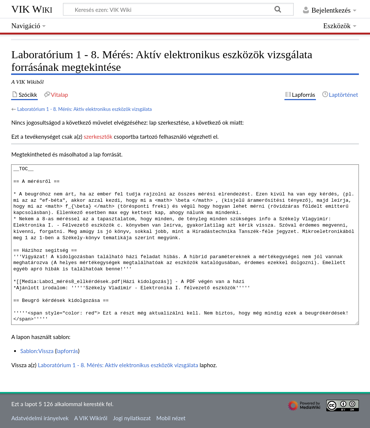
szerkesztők (98, 136)
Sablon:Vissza (37, 351)
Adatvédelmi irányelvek (40, 418)
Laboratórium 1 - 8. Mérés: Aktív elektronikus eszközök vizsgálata (84, 109)
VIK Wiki (31, 9)
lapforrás (67, 351)
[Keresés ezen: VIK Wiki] (178, 9)
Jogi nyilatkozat (132, 418)
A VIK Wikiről (90, 418)
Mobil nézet (171, 418)
